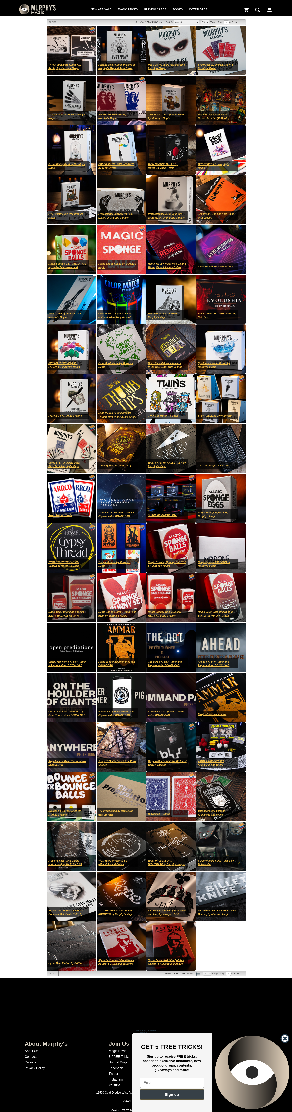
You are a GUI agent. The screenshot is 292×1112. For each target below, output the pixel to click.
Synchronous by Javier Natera (215, 266)
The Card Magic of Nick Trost (215, 465)
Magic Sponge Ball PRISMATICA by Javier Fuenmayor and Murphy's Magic (67, 267)
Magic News (117, 1051)
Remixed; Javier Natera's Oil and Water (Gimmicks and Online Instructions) (167, 267)
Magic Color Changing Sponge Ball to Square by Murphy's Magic (66, 616)
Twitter (113, 1073)
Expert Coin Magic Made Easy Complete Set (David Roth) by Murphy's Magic (65, 914)
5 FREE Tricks (119, 1056)
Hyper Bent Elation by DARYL (65, 963)
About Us (31, 1051)
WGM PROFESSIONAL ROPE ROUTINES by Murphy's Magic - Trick (116, 914)
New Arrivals (101, 9)
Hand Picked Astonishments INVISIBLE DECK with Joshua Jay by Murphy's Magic (165, 367)
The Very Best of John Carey (114, 465)
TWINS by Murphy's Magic (163, 415)
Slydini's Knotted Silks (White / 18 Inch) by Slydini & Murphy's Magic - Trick (166, 964)
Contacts (31, 1056)
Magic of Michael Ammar (212, 714)
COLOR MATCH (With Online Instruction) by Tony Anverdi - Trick (115, 317)
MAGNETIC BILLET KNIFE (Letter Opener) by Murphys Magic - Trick (217, 914)
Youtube (114, 1085)
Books (178, 9)
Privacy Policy (35, 1068)
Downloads (198, 9)
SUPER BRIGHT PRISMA (162, 515)
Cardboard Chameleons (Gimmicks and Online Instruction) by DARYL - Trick (215, 815)
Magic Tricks (128, 9)
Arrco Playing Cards (60, 515)
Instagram (116, 1079)
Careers (30, 1062)
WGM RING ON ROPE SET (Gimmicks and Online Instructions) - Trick (113, 864)
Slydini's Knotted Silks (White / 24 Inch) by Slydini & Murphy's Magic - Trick (116, 964)
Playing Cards (155, 9)
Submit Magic (118, 1062)
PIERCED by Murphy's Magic (65, 415)
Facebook (116, 1068)
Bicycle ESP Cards (159, 813)
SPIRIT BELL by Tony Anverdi (215, 415)
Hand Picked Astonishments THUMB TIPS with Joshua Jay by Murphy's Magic (117, 417)
